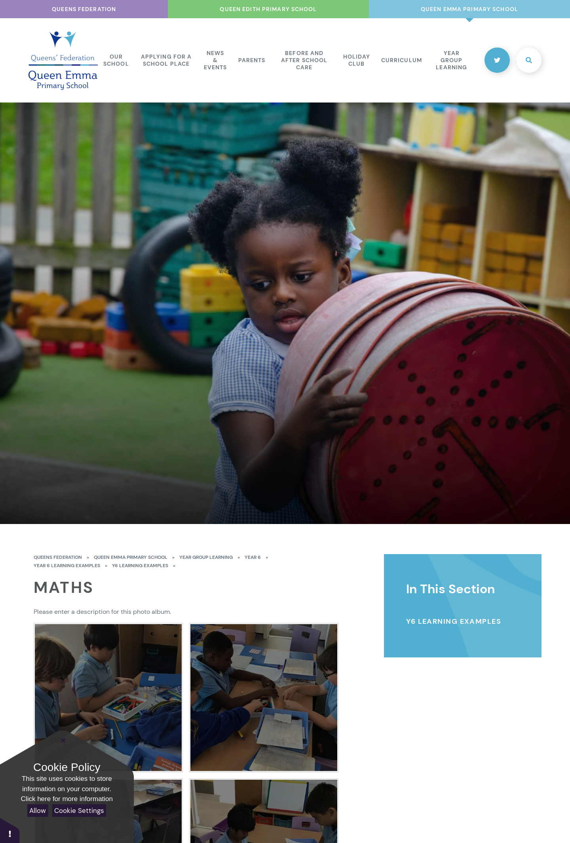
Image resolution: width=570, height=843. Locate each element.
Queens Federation (58, 557)
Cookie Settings (79, 810)
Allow (37, 810)
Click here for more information (67, 799)
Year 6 (253, 557)
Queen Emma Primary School (130, 557)
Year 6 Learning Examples (67, 565)
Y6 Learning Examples (140, 565)
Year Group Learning (206, 557)
